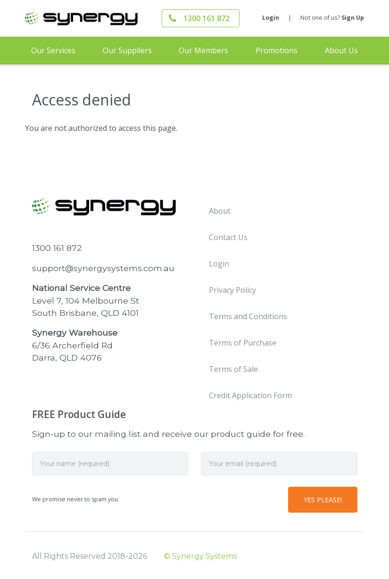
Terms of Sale (233, 369)
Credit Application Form (250, 395)
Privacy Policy (232, 290)
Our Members (203, 50)
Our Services (53, 50)
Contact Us (228, 237)
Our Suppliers (127, 50)
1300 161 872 (206, 18)
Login (270, 18)
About (220, 211)
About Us (341, 50)
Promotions (277, 50)
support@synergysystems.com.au (103, 268)
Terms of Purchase (242, 343)
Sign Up (352, 18)
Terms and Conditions (248, 316)
